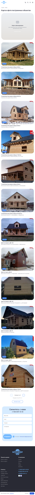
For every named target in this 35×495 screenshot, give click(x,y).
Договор (3, 486)
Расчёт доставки (4, 477)
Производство (4, 482)
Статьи (19, 459)
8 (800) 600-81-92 (23, 471)
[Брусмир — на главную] (3, 2)
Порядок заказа (4, 473)
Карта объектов (4, 480)
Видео (2, 478)
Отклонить (27, 493)
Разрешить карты (17, 31)
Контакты (20, 466)
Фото (19, 463)
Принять (31, 493)
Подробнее (12, 493)
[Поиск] (28, 2)
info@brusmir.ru (22, 473)
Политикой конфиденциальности (26, 436)
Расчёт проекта (4, 484)
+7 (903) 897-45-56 (17, 411)
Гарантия (3, 475)
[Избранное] (30, 2)
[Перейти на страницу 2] (23, 395)
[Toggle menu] (32, 2)
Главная (2, 7)
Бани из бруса (4, 461)
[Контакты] (25, 2)
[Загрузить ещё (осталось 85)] (17, 401)
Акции (19, 464)
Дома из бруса (4, 459)
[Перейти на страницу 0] (11, 395)
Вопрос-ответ (4, 471)
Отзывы (20, 461)
